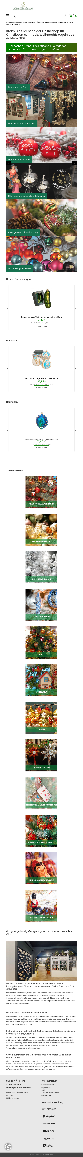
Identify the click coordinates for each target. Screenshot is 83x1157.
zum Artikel (41, 326)
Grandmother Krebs (18, 87)
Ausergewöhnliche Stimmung (23, 232)
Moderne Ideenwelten (19, 159)
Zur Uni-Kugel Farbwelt (19, 268)
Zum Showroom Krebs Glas (22, 123)
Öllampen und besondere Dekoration (27, 196)
